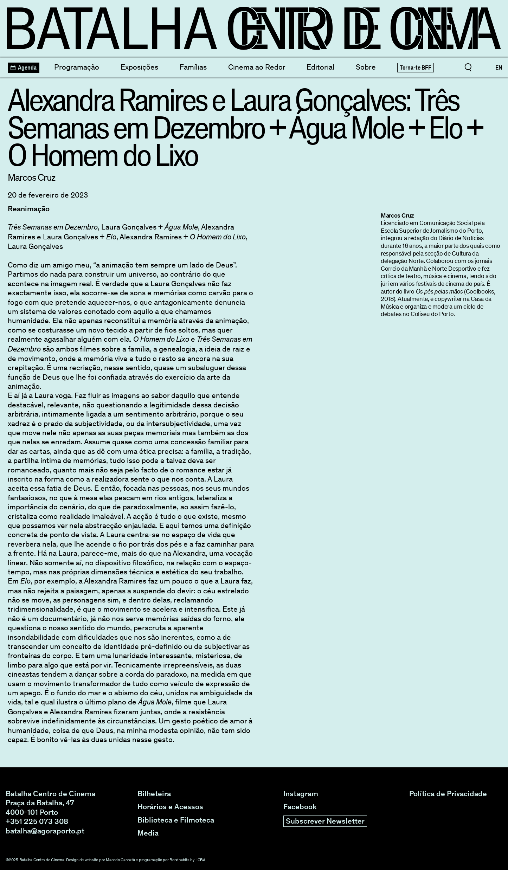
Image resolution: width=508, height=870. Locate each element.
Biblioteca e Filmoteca (175, 820)
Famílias (193, 67)
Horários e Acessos (170, 806)
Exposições (139, 67)
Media (148, 833)
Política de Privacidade (448, 793)
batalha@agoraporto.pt (45, 831)
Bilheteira (154, 793)
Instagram (300, 793)
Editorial (320, 67)
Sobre (366, 67)
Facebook (300, 806)
